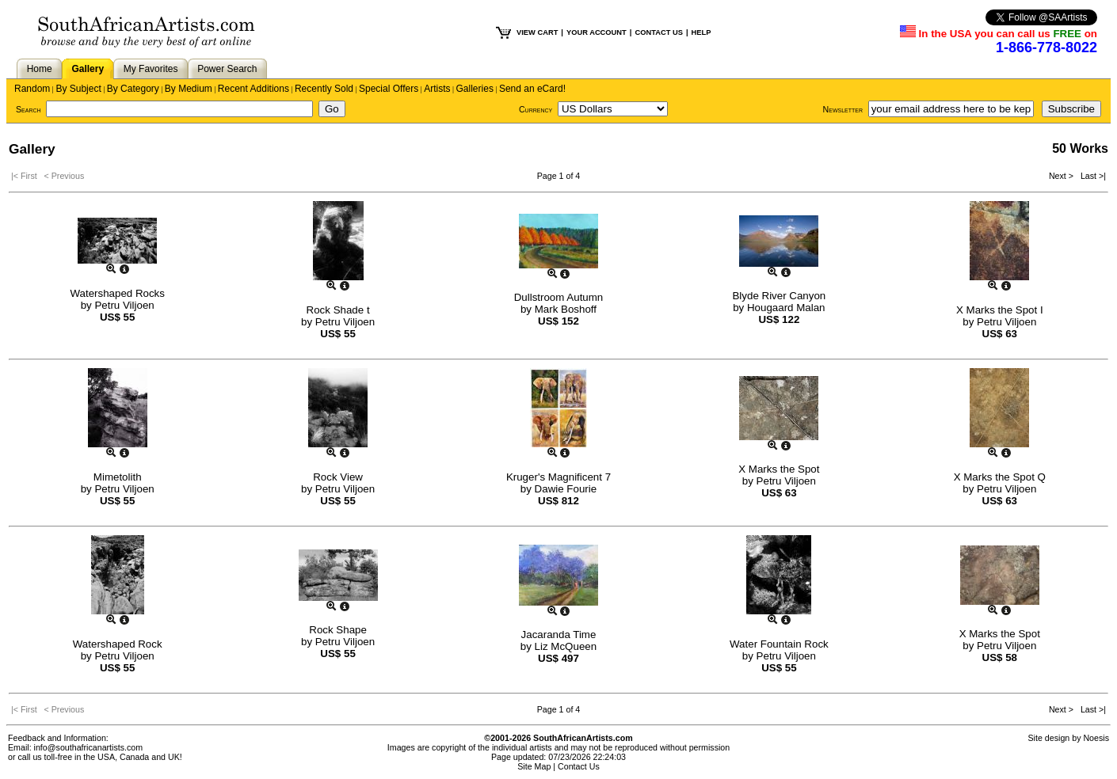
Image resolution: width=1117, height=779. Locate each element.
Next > (1062, 175)
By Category (133, 88)
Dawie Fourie (566, 489)
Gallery (87, 68)
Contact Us (579, 766)
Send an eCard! (532, 88)
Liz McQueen (566, 646)
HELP (701, 32)
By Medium (188, 88)
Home (39, 68)
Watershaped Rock (117, 644)
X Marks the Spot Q (1000, 477)
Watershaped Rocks (117, 293)
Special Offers (388, 88)
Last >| (1091, 175)
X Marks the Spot (778, 469)
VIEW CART (537, 32)
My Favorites (151, 68)
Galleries (475, 88)
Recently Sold (324, 88)
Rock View (338, 477)
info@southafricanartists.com (88, 747)
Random (32, 88)
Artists (437, 88)
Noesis (1096, 738)
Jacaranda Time (559, 634)
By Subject (78, 88)
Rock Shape (338, 630)
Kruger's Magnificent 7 (558, 477)
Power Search (227, 68)
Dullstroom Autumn (559, 297)
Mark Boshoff (566, 309)
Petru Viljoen (124, 305)
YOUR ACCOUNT (596, 32)
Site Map (534, 766)
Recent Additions (253, 88)
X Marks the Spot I (999, 310)
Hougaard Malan (786, 308)
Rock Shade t (338, 310)
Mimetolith (117, 477)
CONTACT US (658, 32)
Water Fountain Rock (779, 644)
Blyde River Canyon (778, 296)
